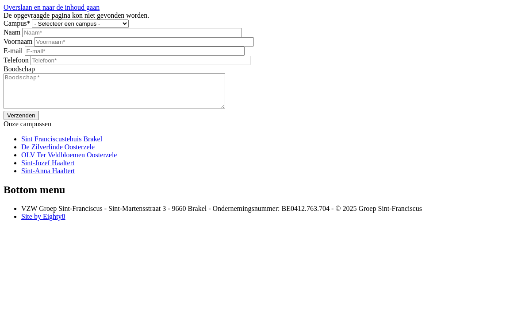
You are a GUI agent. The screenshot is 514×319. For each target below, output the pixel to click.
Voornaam (18, 41)
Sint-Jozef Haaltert (47, 169)
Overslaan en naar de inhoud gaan (52, 7)
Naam (12, 32)
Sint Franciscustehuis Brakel (61, 145)
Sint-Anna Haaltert (48, 177)
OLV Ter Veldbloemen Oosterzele (69, 161)
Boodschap (19, 69)
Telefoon (16, 60)
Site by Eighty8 (43, 223)
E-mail (13, 50)
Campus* (17, 23)
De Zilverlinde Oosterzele (58, 153)
